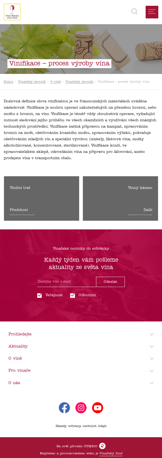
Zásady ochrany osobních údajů (81, 426)
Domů (8, 81)
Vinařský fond (110, 453)
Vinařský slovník (32, 81)
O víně (55, 81)
